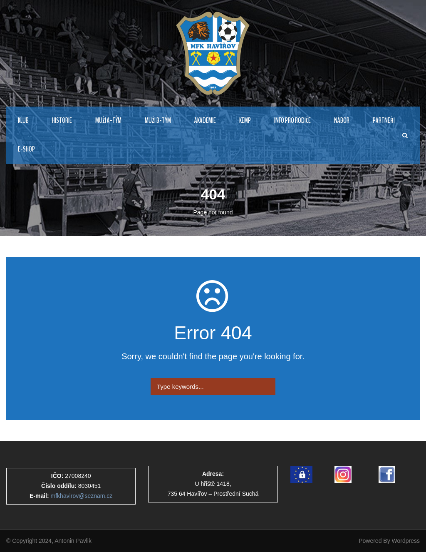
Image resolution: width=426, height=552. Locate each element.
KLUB (23, 120)
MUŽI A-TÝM (108, 120)
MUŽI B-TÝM (158, 120)
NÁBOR (341, 120)
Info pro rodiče (292, 120)
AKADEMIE (205, 120)
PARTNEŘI (384, 120)
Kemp (245, 120)
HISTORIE (62, 120)
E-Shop (26, 149)
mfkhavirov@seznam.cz (82, 495)
